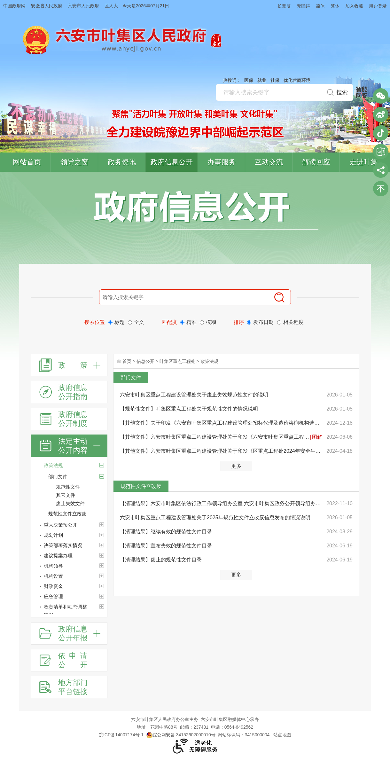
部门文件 (131, 377)
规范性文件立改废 (141, 486)
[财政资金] (69, 586)
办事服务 (221, 162)
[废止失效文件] (81, 503)
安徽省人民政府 (46, 5)
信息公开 (145, 361)
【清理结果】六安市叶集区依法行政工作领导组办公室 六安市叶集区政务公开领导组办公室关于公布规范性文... (221, 503)
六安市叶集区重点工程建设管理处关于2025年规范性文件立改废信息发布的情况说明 (215, 517)
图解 (317, 437)
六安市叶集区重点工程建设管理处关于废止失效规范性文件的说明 (194, 394)
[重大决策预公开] (69, 525)
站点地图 (282, 734)
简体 (320, 6)
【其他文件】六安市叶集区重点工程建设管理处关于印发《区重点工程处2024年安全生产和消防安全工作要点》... (221, 451)
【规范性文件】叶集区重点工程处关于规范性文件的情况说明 (189, 408)
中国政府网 (14, 5)
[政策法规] (69, 465)
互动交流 (269, 162)
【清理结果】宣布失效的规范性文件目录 (166, 545)
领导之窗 (74, 162)
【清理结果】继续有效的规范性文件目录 (166, 531)
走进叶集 (363, 162)
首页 (126, 361)
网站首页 (27, 162)
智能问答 (361, 92)
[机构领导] (69, 566)
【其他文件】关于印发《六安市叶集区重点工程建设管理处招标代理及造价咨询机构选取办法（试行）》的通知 (221, 423)
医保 (248, 80)
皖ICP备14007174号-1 (121, 734)
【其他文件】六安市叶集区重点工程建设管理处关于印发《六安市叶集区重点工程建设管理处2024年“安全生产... (214, 437)
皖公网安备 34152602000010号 (180, 734)
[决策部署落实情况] (69, 545)
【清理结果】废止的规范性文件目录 (161, 559)
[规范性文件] (81, 487)
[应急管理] (69, 597)
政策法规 (209, 361)
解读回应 (316, 162)
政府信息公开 (172, 162)
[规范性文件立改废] (77, 514)
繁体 (335, 6)
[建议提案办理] (69, 556)
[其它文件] (81, 495)
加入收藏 (354, 6)
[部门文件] (101, 476)
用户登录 (378, 6)
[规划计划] (69, 535)
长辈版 (284, 6)
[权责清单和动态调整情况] (69, 611)
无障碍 (303, 6)
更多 (236, 466)
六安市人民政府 (83, 5)
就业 (261, 80)
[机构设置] (69, 576)
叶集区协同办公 (380, 151)
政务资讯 (122, 162)
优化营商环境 (297, 80)
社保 (274, 80)
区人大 (111, 5)
